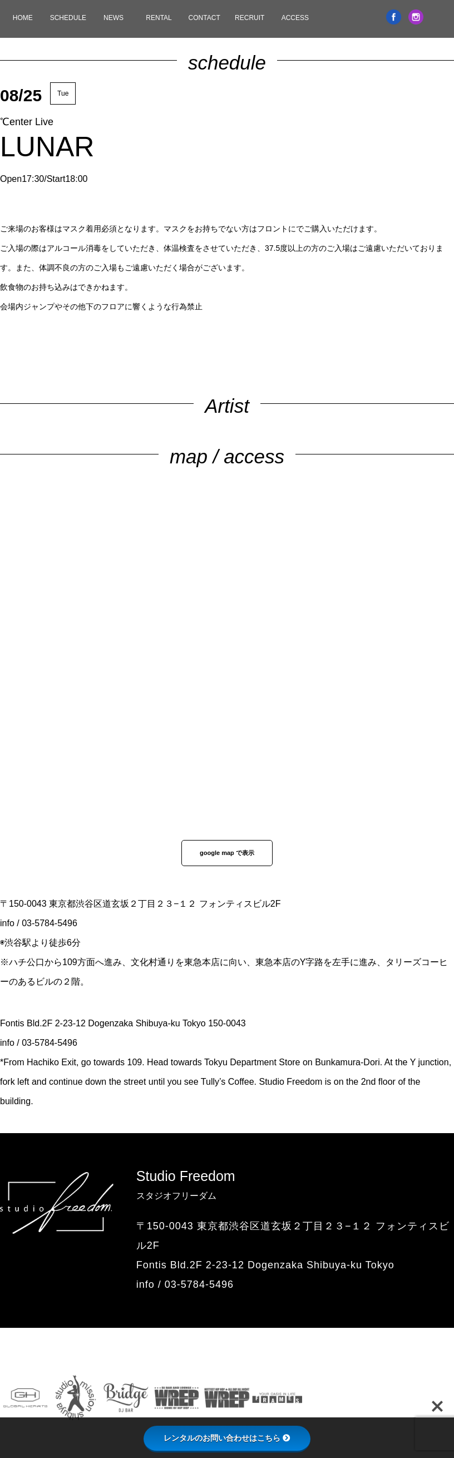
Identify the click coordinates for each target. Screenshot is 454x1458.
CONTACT (204, 18)
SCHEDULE (68, 18)
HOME (23, 18)
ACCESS (295, 18)
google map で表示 (227, 852)
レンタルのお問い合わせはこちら (227, 1438)
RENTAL (158, 18)
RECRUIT (249, 18)
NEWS (113, 18)
